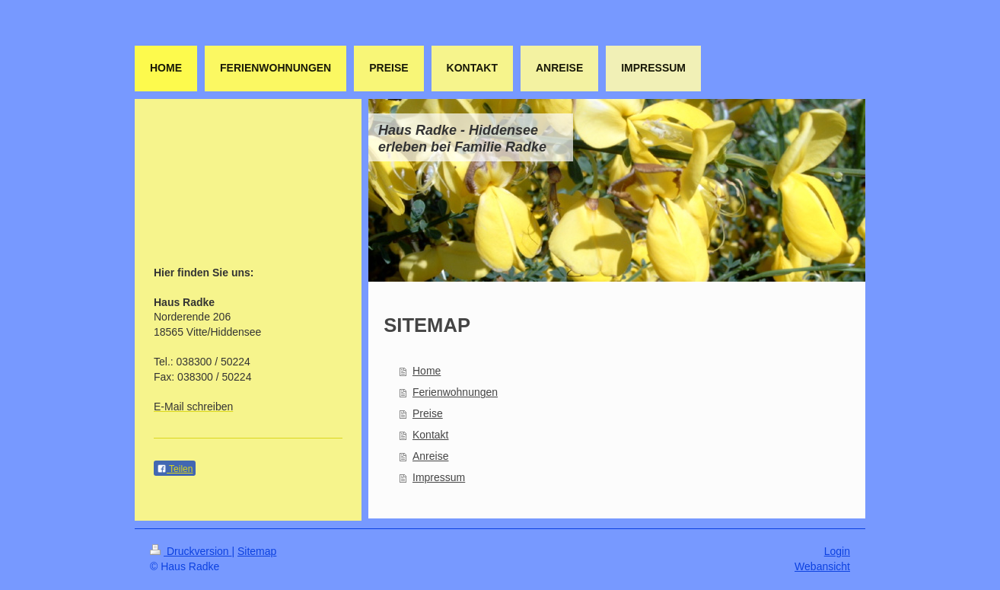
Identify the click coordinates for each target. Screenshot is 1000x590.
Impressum (438, 477)
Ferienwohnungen (455, 392)
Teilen (175, 469)
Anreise (430, 456)
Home (426, 371)
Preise (427, 413)
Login (837, 551)
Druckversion (190, 551)
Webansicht (822, 566)
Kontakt (430, 435)
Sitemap (256, 551)
